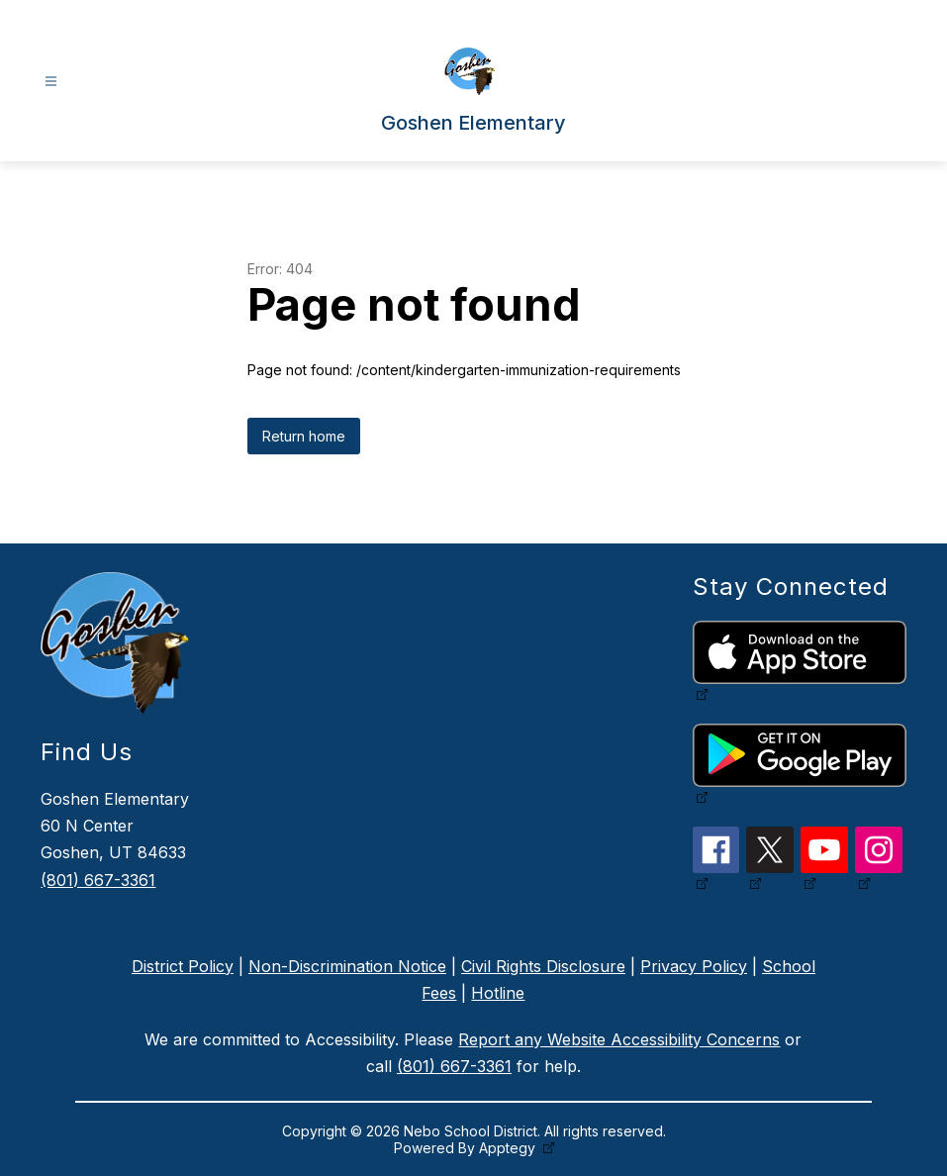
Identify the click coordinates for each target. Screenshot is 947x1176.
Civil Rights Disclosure (543, 966)
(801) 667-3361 (98, 880)
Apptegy (509, 1147)
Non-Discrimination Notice (347, 966)
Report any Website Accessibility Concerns (619, 1039)
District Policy (183, 966)
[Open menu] (51, 81)
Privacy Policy (693, 966)
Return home (303, 436)
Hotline (497, 993)
